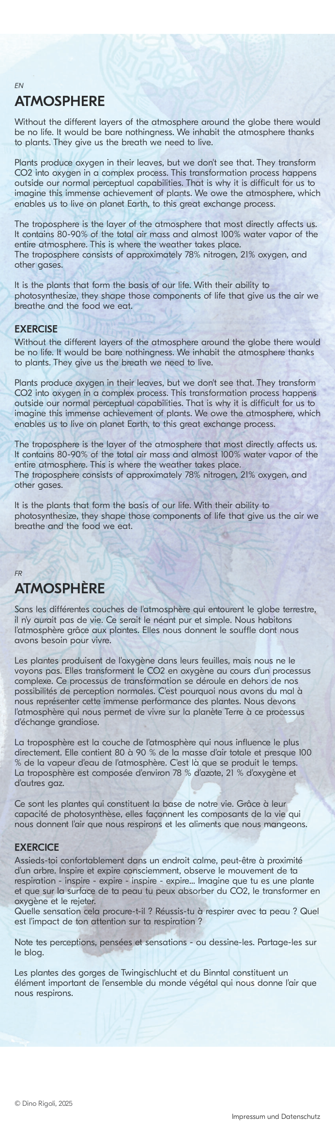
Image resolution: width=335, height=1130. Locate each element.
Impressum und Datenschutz (276, 1116)
